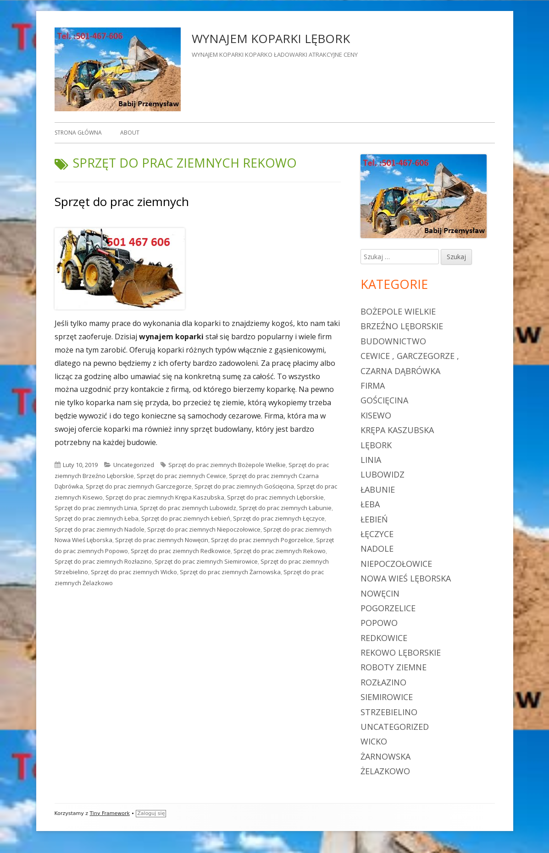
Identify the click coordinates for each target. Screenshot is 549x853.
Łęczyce (377, 533)
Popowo (379, 622)
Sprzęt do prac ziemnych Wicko (134, 572)
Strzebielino (388, 711)
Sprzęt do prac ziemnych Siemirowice (206, 561)
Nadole (377, 548)
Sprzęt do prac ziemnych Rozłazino (103, 561)
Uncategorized (133, 465)
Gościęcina (384, 400)
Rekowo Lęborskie (400, 652)
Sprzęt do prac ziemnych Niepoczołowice (204, 529)
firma (372, 385)
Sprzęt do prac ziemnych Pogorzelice (262, 540)
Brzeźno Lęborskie (401, 326)
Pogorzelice (388, 608)
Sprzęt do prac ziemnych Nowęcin (161, 540)
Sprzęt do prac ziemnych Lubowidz (188, 508)
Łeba (370, 504)
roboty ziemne (393, 667)
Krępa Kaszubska (397, 429)
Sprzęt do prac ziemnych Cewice (181, 476)
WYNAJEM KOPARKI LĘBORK (271, 38)
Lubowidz (382, 474)
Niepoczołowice (396, 563)
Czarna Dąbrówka (400, 370)
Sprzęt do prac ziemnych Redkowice (181, 551)
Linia (370, 459)
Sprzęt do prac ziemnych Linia (96, 508)
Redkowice (383, 637)
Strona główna (78, 132)
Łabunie (377, 489)
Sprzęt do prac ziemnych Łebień (185, 518)
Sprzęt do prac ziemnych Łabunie (285, 508)
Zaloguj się (151, 813)
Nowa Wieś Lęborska (405, 578)
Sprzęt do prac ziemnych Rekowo (279, 551)
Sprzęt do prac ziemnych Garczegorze (139, 486)
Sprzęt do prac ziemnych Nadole (99, 529)
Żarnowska (385, 756)
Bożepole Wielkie (398, 311)
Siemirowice (386, 696)
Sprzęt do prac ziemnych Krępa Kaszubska (164, 497)
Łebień (374, 519)
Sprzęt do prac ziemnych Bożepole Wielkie (227, 465)
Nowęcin (379, 593)
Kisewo (375, 415)
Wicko (373, 741)
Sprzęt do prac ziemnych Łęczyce (279, 518)
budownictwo (393, 341)
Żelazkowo (385, 771)
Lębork (376, 445)
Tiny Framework (109, 813)
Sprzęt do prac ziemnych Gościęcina (244, 486)
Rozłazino (383, 682)
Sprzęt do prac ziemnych (122, 201)
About (129, 132)
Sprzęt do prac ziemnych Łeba (97, 518)
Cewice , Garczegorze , (409, 355)
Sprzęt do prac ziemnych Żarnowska (230, 572)
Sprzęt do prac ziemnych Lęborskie (275, 497)
